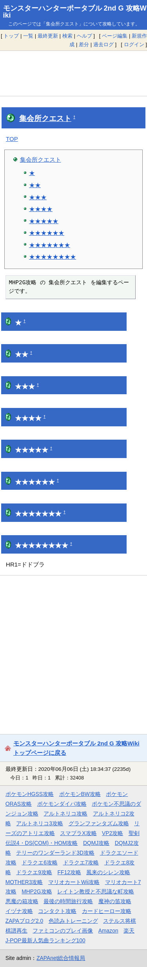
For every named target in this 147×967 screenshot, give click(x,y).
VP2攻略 (112, 833)
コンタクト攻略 (57, 911)
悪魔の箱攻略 (21, 901)
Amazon (108, 930)
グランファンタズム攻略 (99, 823)
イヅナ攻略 (19, 911)
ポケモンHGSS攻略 (29, 794)
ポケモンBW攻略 (80, 794)
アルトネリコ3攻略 (39, 823)
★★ (35, 185)
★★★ (38, 197)
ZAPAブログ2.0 (24, 921)
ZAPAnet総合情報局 (60, 958)
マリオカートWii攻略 (74, 882)
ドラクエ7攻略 (81, 862)
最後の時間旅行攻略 (68, 901)
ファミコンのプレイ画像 (63, 930)
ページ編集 (114, 36)
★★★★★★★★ (52, 256)
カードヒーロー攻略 (106, 911)
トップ (11, 36)
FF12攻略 (69, 872)
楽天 (128, 930)
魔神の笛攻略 (114, 901)
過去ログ (103, 44)
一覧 (28, 36)
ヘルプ (84, 36)
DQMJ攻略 (96, 843)
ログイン (134, 44)
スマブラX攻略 (78, 833)
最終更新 (48, 36)
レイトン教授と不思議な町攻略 (95, 891)
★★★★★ (43, 221)
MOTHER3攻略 (24, 882)
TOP (12, 138)
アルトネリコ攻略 (65, 813)
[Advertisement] (73, 73)
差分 (84, 44)
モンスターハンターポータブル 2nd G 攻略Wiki (75, 11)
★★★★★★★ (49, 245)
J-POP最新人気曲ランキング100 (45, 940)
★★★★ (41, 209)
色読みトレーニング (73, 921)
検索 (67, 36)
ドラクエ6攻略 (40, 862)
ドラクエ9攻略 (34, 872)
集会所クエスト (45, 118)
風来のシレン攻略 (108, 872)
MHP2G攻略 (37, 891)
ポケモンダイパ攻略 (62, 804)
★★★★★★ (46, 232)
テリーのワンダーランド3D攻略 (55, 853)
